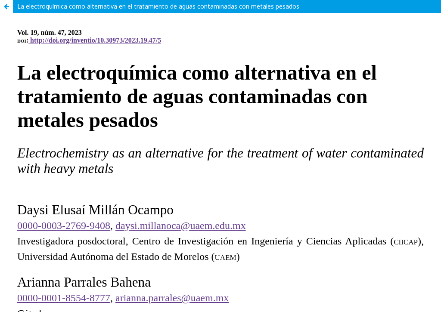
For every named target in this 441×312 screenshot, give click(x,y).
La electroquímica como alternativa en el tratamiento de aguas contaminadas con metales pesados (158, 6)
